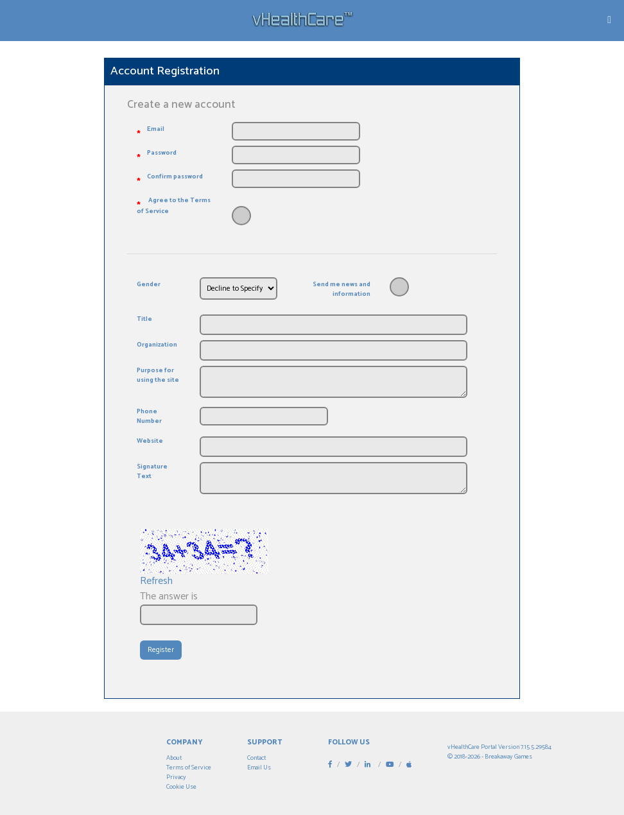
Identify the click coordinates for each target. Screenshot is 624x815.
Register (161, 650)
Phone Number (149, 416)
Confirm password (175, 177)
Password (162, 153)
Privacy (176, 777)
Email (155, 129)
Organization (157, 345)
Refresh (156, 581)
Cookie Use (181, 787)
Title (144, 319)
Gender (148, 284)
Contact (256, 758)
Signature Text (152, 471)
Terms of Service (188, 767)
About (174, 758)
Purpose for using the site (158, 375)
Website (150, 441)
